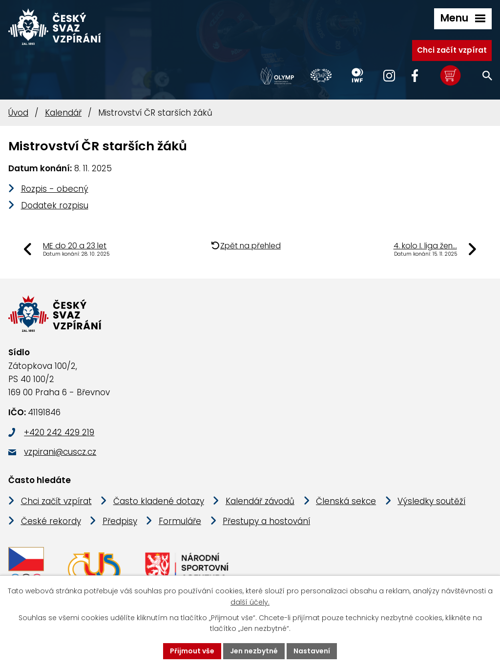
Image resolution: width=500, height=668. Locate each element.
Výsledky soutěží (431, 501)
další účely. (250, 602)
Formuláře (180, 521)
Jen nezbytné (254, 651)
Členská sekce (346, 501)
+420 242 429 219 (59, 432)
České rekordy (51, 521)
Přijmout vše (192, 651)
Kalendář (63, 113)
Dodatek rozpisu (54, 205)
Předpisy (120, 521)
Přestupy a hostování (266, 521)
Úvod (18, 113)
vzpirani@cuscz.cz (60, 452)
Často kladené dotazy (158, 501)
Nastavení (311, 651)
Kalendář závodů (260, 501)
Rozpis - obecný (54, 189)
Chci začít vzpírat (452, 50)
